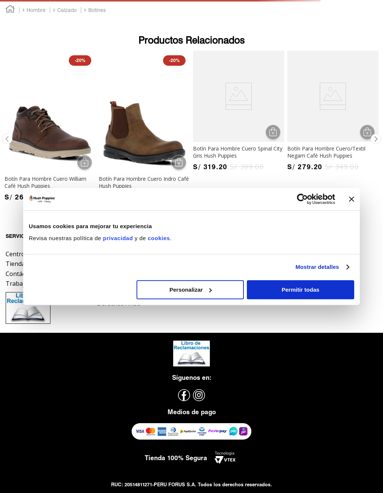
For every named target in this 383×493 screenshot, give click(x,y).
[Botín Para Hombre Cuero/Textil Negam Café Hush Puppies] (333, 112)
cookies (159, 238)
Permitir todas (300, 289)
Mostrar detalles (317, 267)
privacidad (119, 238)
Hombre (36, 10)
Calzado (67, 10)
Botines (97, 10)
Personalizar (190, 289)
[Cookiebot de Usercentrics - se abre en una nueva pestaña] (302, 199)
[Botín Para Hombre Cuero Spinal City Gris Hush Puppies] (238, 112)
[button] (7, 139)
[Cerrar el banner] (351, 199)
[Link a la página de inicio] (10, 10)
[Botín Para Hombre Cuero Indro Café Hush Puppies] (144, 128)
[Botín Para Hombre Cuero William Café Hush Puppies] (50, 128)
